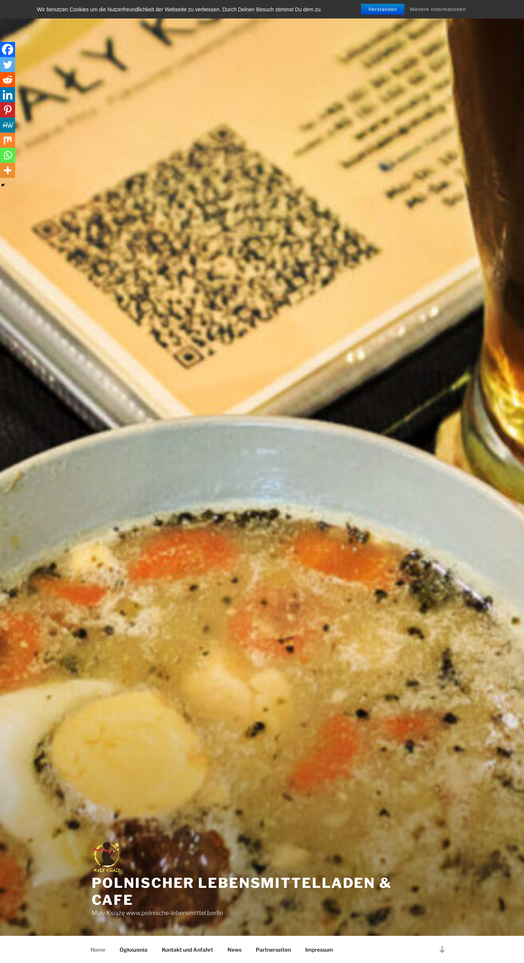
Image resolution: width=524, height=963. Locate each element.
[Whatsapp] (7, 155)
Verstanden (383, 9)
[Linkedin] (7, 94)
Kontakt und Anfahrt (187, 949)
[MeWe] (7, 125)
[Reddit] (7, 79)
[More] (7, 170)
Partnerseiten (273, 949)
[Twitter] (7, 64)
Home (98, 949)
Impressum (319, 949)
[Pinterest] (7, 109)
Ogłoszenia (134, 949)
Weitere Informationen (438, 9)
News (234, 949)
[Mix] (7, 140)
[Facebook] (7, 49)
